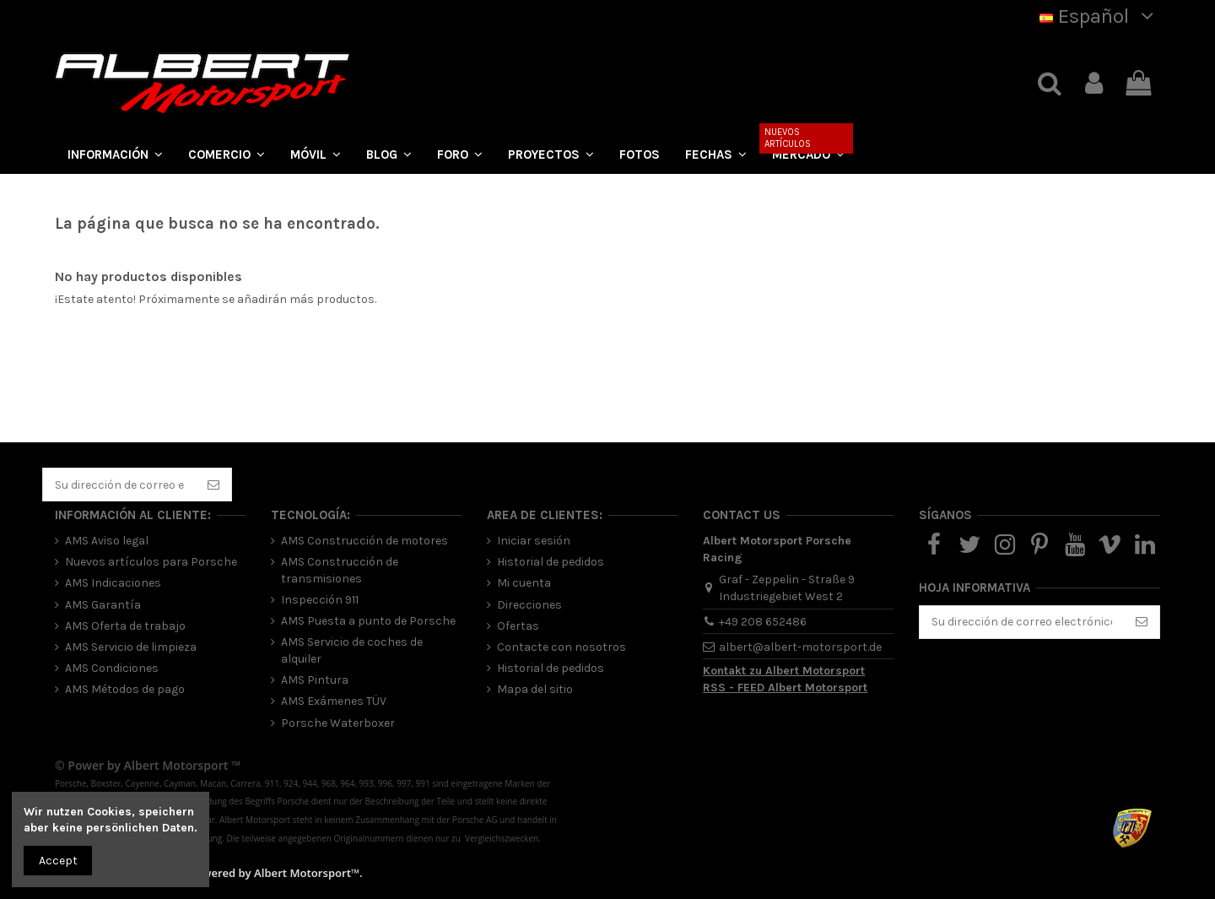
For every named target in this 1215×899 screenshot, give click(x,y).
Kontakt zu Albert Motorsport (784, 670)
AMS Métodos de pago (125, 689)
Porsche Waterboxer (338, 723)
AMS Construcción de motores (364, 540)
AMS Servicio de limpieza (131, 647)
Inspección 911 (320, 600)
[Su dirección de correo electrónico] (119, 484)
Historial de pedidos (550, 562)
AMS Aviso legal (106, 540)
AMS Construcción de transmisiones (339, 570)
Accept (58, 860)
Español (1100, 16)
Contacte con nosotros (561, 647)
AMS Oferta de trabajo (125, 626)
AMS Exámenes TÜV (333, 701)
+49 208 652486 (763, 622)
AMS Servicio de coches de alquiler (352, 650)
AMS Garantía (103, 605)
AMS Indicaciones (113, 583)
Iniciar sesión (533, 540)
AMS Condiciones (112, 668)
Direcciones (529, 605)
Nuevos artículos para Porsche (151, 562)
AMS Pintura (314, 680)
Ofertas (518, 626)
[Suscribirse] (213, 484)
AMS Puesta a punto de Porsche (368, 621)
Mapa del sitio (535, 689)
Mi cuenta (524, 583)
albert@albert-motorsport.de (800, 647)
